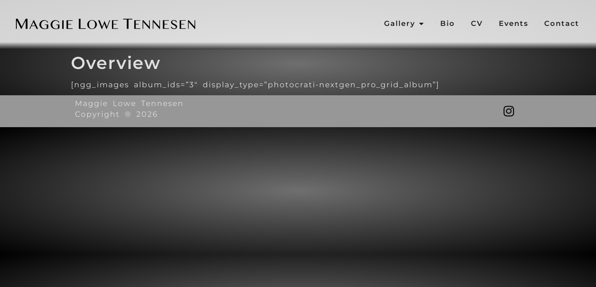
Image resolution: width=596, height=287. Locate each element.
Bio (447, 23)
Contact (561, 23)
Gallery (404, 23)
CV (477, 23)
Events (513, 23)
